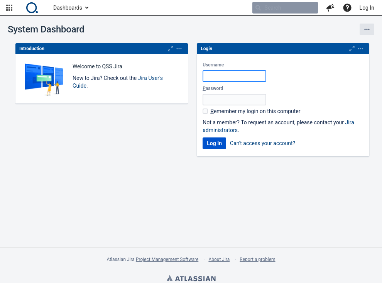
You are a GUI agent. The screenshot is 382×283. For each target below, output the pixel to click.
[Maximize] (170, 49)
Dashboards (67, 8)
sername (213, 65)
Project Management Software (167, 259)
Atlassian (191, 279)
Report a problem (257, 259)
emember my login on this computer (255, 111)
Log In (367, 8)
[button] (9, 7)
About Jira (219, 259)
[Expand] (179, 49)
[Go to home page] (32, 7)
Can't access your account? (262, 143)
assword (213, 88)
